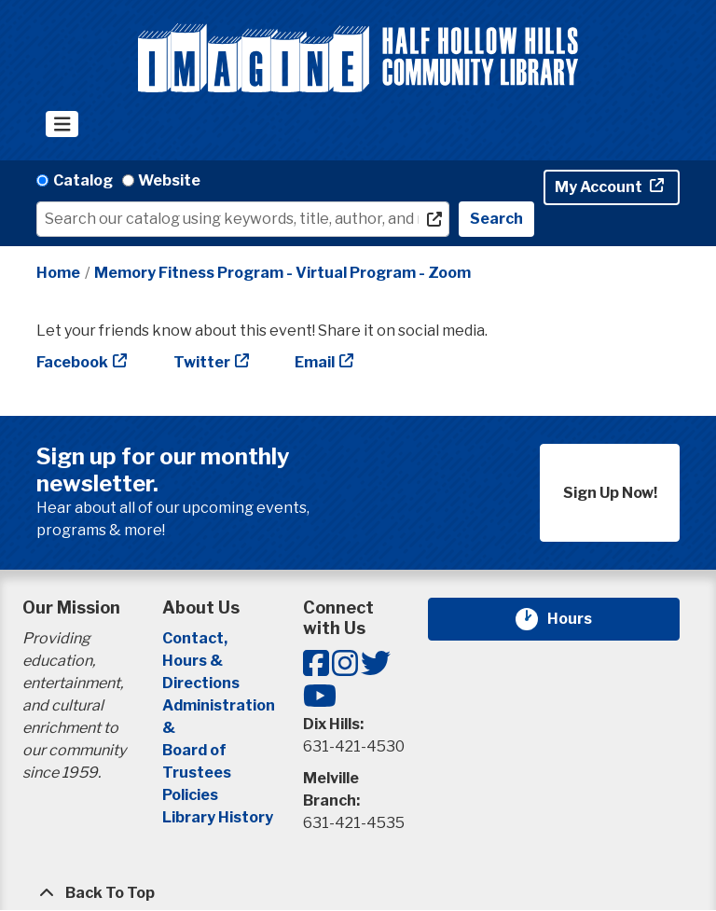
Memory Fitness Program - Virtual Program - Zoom (282, 273)
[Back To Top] (358, 893)
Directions (201, 683)
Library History (217, 817)
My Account (600, 187)
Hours (581, 619)
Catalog (83, 180)
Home (58, 273)
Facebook (72, 362)
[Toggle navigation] (62, 124)
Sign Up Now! (610, 493)
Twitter (201, 362)
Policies (190, 795)
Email (315, 362)
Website (169, 180)
